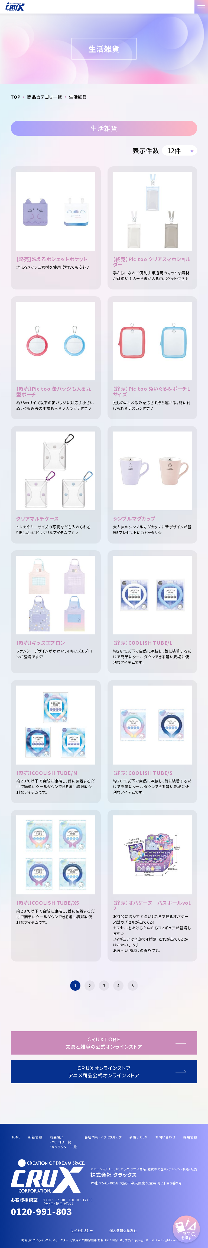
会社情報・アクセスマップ (103, 1137)
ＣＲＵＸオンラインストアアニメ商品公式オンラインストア (104, 1071)
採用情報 (190, 1137)
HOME (16, 1137)
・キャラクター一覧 (63, 1146)
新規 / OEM (138, 1137)
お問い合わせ (165, 1137)
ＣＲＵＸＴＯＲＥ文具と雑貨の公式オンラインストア (104, 1043)
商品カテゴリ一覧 (44, 97)
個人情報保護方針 (123, 1230)
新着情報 (35, 1137)
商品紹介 (57, 1137)
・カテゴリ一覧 (60, 1142)
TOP (15, 97)
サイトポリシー (82, 1230)
